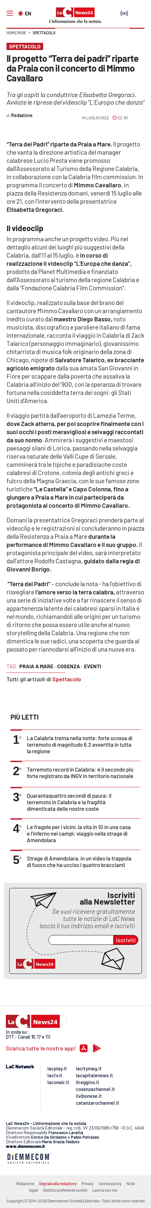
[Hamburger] (10, 13)
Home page (16, 32)
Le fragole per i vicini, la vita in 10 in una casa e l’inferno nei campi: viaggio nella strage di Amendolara (79, 833)
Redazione (25, 1183)
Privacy (87, 1183)
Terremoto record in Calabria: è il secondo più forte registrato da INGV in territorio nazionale (80, 772)
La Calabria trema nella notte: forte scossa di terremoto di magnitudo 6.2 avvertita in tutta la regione (79, 744)
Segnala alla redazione (57, 1183)
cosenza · (69, 666)
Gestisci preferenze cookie (65, 1190)
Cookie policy (110, 1183)
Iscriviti (126, 940)
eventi (92, 666)
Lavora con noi (104, 1190)
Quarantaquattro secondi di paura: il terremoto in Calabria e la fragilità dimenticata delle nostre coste (69, 802)
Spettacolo (44, 32)
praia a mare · (37, 666)
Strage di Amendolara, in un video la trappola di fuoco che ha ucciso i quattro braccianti (79, 861)
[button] (136, 36)
